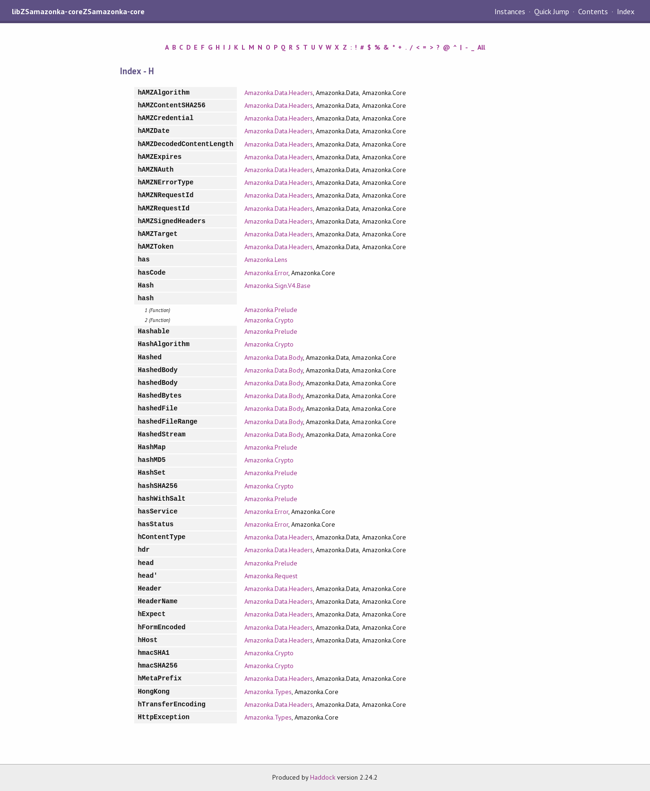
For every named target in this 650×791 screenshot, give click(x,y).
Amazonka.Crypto (269, 320)
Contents (592, 11)
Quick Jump (551, 11)
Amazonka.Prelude (270, 309)
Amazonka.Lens (265, 259)
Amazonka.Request (270, 576)
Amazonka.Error (266, 273)
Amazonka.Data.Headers (278, 92)
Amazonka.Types (268, 691)
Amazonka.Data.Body (273, 357)
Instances (509, 11)
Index (625, 11)
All (481, 47)
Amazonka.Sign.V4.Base (277, 285)
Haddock (322, 777)
